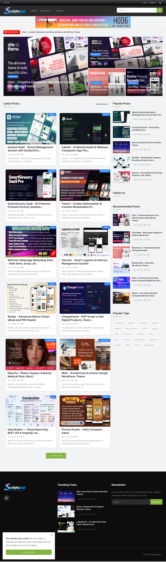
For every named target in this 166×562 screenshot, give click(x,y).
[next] (161, 32)
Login (144, 2)
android (118, 345)
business (131, 323)
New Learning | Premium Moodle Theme (146, 143)
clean (117, 334)
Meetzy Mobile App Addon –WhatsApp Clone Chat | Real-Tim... (147, 113)
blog (151, 334)
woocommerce (131, 328)
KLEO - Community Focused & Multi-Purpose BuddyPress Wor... (147, 279)
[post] (46, 66)
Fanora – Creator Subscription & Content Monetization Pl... (82, 205)
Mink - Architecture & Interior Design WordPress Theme (85, 375)
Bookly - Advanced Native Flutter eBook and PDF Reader (29, 318)
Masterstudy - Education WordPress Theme (143, 264)
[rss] (7, 499)
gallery (127, 345)
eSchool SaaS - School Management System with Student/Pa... (30, 149)
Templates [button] (46, 11)
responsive (119, 323)
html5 (137, 345)
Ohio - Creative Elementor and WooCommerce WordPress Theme (51, 32)
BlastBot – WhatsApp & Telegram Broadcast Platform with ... (146, 158)
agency (155, 328)
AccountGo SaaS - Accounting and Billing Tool (145, 128)
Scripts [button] (60, 11)
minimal (126, 339)
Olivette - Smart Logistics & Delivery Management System (85, 262)
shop (117, 339)
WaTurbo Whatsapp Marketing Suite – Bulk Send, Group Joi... (30, 262)
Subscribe (156, 502)
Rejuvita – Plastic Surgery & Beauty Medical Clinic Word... (30, 375)
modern (145, 328)
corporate (141, 334)
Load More (56, 456)
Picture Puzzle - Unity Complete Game (82, 432)
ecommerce (127, 334)
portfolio (155, 323)
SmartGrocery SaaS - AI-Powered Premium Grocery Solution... (29, 205)
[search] (160, 10)
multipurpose (139, 339)
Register (153, 2)
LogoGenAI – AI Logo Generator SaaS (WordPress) (91, 523)
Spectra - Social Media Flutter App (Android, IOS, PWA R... (147, 174)
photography (149, 345)
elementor (143, 323)
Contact (7, 2)
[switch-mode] (161, 3)
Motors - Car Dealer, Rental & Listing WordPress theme (144, 294)
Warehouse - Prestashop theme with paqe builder (106, 88)
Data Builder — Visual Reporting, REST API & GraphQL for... (28, 432)
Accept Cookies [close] (28, 552)
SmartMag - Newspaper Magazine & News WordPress (142, 88)
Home (34, 11)
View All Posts (101, 104)
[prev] (156, 32)
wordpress (153, 339)
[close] (51, 535)
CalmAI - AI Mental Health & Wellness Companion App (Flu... (85, 149)
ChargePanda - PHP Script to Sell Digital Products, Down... (82, 318)
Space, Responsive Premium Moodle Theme (90, 508)
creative (118, 328)
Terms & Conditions (152, 555)
